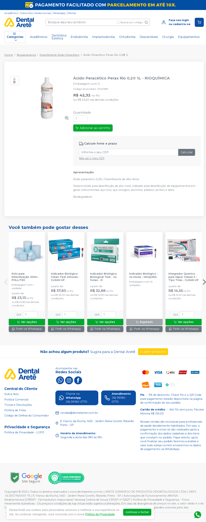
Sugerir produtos (153, 351)
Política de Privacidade (100, 514)
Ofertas (71, 13)
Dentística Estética (59, 37)
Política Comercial (16, 399)
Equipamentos (188, 37)
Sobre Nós (26, 13)
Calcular (187, 152)
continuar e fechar (137, 512)
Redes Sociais (43, 13)
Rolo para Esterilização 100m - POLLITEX (25, 277)
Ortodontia (127, 37)
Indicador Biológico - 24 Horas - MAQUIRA (143, 275)
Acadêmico (11, 13)
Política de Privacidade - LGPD (24, 432)
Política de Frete (15, 410)
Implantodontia (103, 37)
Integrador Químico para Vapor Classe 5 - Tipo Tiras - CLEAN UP (183, 277)
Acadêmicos (38, 37)
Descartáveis (149, 37)
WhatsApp (59, 13)
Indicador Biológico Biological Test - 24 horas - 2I (103, 277)
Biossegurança (26, 55)
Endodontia (79, 37)
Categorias (15, 37)
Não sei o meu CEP (91, 158)
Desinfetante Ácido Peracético (59, 55)
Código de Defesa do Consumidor (26, 415)
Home (8, 55)
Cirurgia (168, 37)
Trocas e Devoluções (18, 404)
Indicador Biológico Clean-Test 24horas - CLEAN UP (65, 277)
